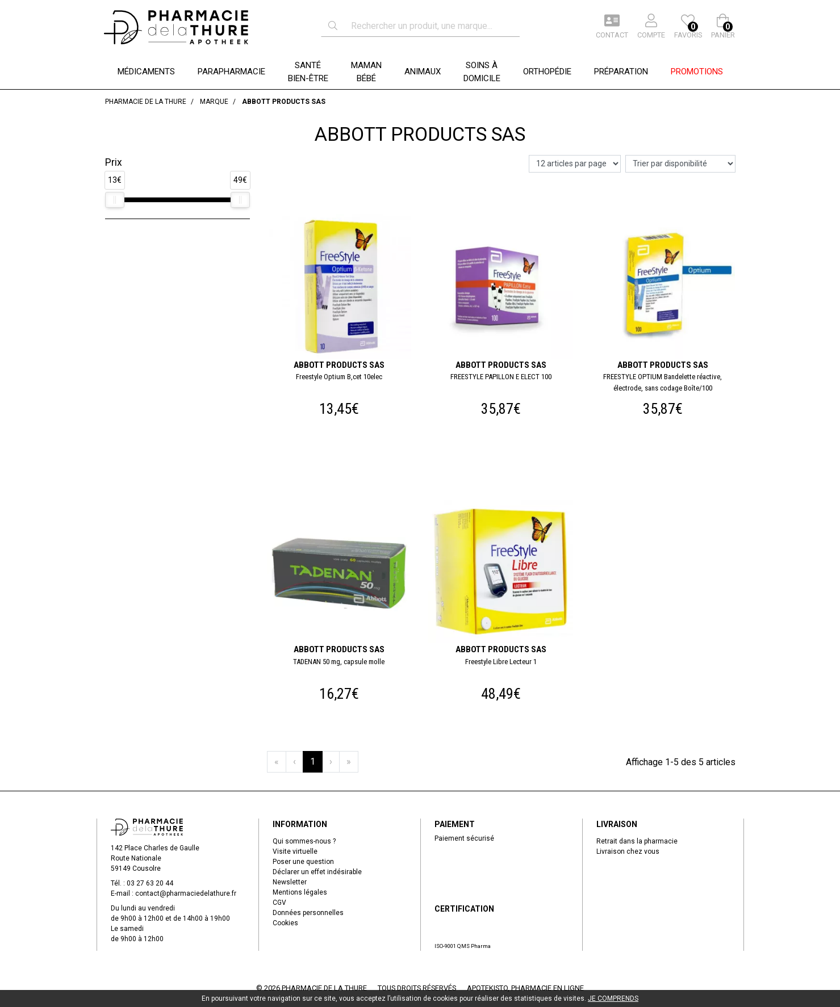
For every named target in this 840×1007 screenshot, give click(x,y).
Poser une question (303, 862)
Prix (113, 162)
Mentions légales (300, 892)
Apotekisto (525, 988)
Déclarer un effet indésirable (317, 872)
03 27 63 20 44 (150, 883)
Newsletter (290, 882)
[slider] (114, 200)
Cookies (285, 923)
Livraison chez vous (627, 851)
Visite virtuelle (295, 851)
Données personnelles (308, 913)
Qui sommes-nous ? (304, 841)
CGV (279, 903)
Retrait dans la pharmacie (637, 841)
